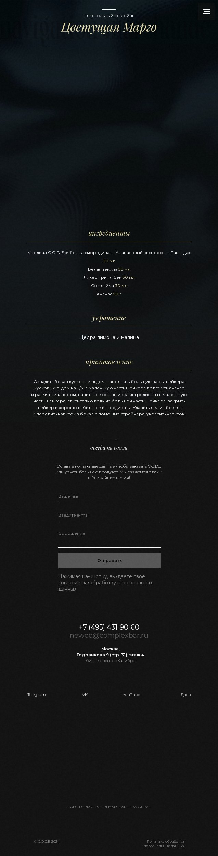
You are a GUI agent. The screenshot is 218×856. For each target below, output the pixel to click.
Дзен (186, 694)
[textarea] (109, 537)
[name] (109, 496)
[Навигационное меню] (206, 11)
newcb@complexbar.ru (109, 635)
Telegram (36, 694)
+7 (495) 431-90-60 (109, 627)
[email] (109, 515)
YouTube (131, 694)
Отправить (109, 560)
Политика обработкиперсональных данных (164, 843)
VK (85, 694)
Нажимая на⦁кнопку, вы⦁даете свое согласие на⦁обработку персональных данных (105, 582)
